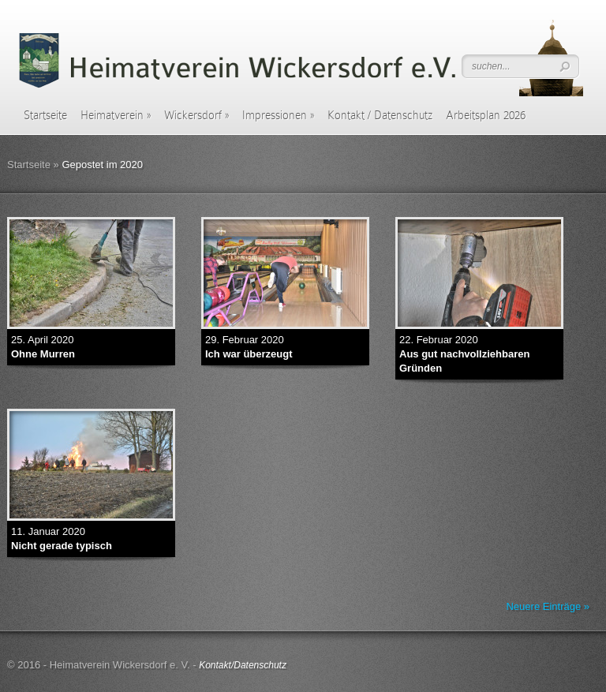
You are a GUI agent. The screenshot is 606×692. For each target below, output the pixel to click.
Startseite (45, 115)
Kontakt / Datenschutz (379, 115)
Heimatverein (115, 115)
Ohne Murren (43, 354)
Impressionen (278, 115)
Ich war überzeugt (249, 354)
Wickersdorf (196, 115)
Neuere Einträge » (547, 606)
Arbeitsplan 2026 (486, 115)
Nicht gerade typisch (61, 546)
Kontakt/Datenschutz (242, 665)
